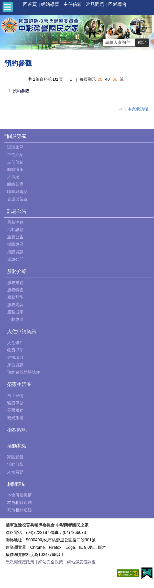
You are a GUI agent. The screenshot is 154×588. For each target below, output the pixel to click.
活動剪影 (15, 464)
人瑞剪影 (15, 472)
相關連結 (17, 484)
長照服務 (15, 410)
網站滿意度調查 (81, 562)
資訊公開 (15, 259)
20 (100, 79)
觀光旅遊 (15, 417)
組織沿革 (15, 169)
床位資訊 (15, 365)
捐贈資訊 (15, 252)
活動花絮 (17, 446)
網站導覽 (50, 4)
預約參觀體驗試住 (23, 372)
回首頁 (30, 4)
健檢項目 (15, 357)
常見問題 (95, 4)
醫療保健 (15, 403)
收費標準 (15, 350)
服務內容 (15, 304)
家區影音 (15, 457)
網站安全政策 (50, 562)
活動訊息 (15, 229)
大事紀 (13, 177)
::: (5, 135)
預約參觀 (21, 91)
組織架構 (15, 184)
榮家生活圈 (19, 384)
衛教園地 (17, 430)
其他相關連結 (19, 510)
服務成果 (15, 312)
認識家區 (15, 147)
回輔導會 (117, 4)
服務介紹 (17, 271)
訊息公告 (17, 211)
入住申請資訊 (21, 331)
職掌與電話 (17, 191)
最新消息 (15, 222)
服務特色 (15, 290)
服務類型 (15, 297)
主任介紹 (15, 155)
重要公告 (15, 237)
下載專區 (15, 319)
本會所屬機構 (19, 495)
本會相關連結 (19, 502)
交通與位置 (17, 199)
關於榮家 (17, 136)
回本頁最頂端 (136, 109)
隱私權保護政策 (20, 562)
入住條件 (15, 343)
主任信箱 (72, 4)
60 (115, 79)
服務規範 (15, 282)
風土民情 (15, 395)
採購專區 (15, 244)
